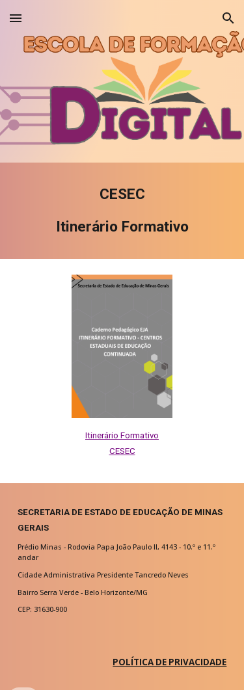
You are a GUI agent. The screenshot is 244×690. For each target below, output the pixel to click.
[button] (15, 18)
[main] (122, 210)
